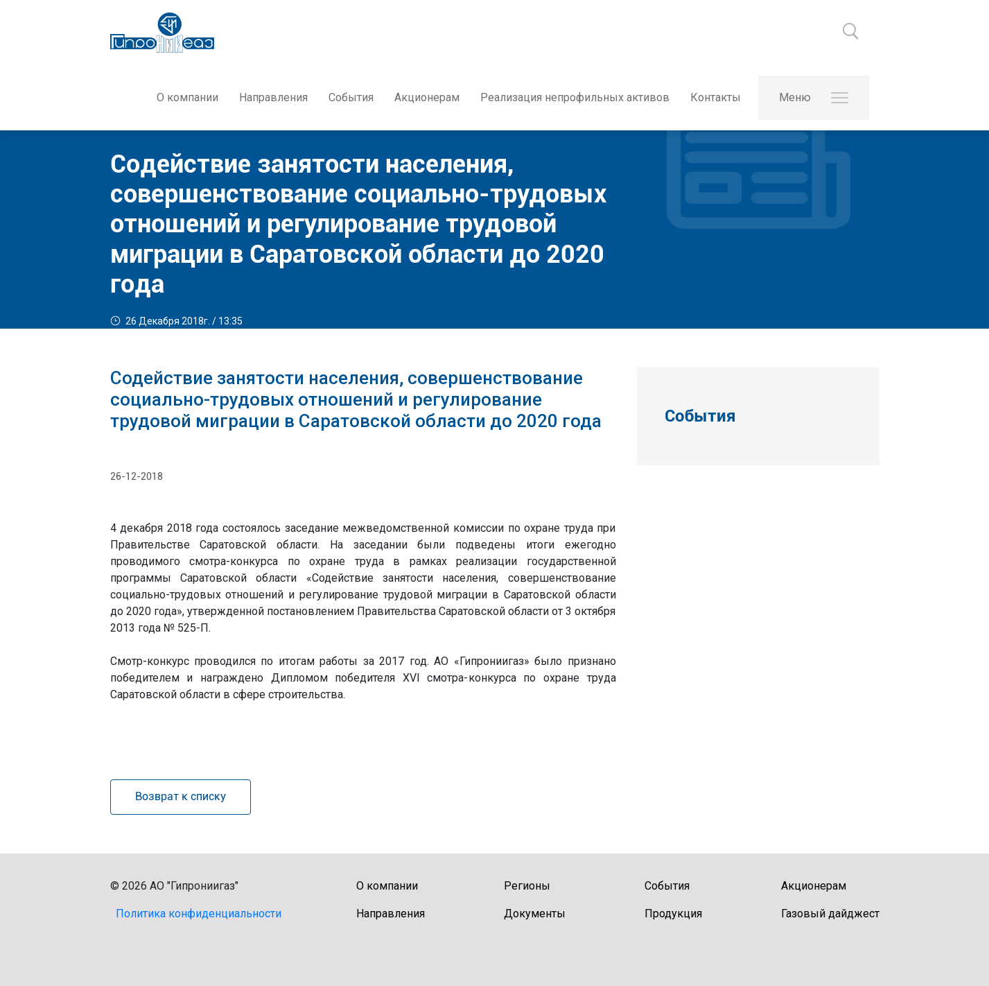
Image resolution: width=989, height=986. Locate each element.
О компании (187, 97)
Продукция (673, 913)
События (351, 97)
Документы (535, 913)
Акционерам (427, 97)
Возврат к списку (180, 796)
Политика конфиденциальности (198, 913)
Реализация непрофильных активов (574, 97)
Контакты (715, 97)
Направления (273, 97)
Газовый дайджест (830, 913)
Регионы (527, 885)
